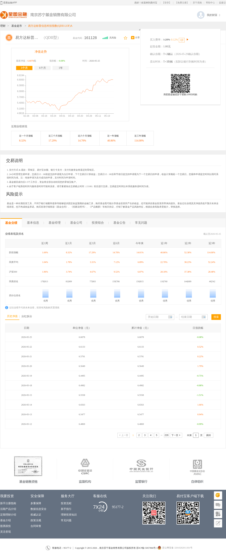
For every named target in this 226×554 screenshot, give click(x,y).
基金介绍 (5, 520)
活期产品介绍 (8, 509)
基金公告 (121, 222)
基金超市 (17, 25)
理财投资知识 (69, 514)
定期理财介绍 (8, 514)
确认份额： (156, 54)
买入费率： (156, 39)
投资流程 (66, 503)
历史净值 (12, 316)
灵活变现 (5, 531)
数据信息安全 (38, 509)
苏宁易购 (197, 2)
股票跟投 (5, 526)
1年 (61, 67)
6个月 (42, 67)
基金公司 (78, 222)
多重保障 (36, 503)
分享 (137, 37)
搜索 (216, 317)
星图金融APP (8, 3)
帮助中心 (210, 2)
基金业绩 (11, 222)
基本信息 (35, 222)
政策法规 (36, 520)
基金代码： (78, 38)
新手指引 (66, 509)
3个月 (24, 67)
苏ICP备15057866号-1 (147, 548)
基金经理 (57, 222)
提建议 (222, 2)
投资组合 (100, 222)
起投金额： (156, 46)
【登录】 (166, 2)
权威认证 (36, 514)
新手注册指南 (8, 503)
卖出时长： (156, 61)
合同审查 (36, 526)
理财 (2, 25)
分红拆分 (26, 316)
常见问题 (141, 222)
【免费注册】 (182, 2)
